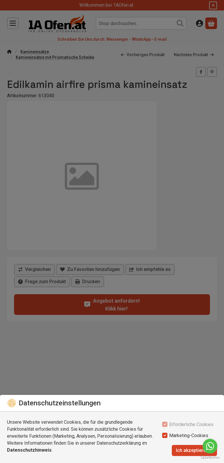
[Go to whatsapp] (210, 446)
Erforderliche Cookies (191, 424)
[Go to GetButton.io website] (210, 457)
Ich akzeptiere (194, 450)
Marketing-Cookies (188, 435)
